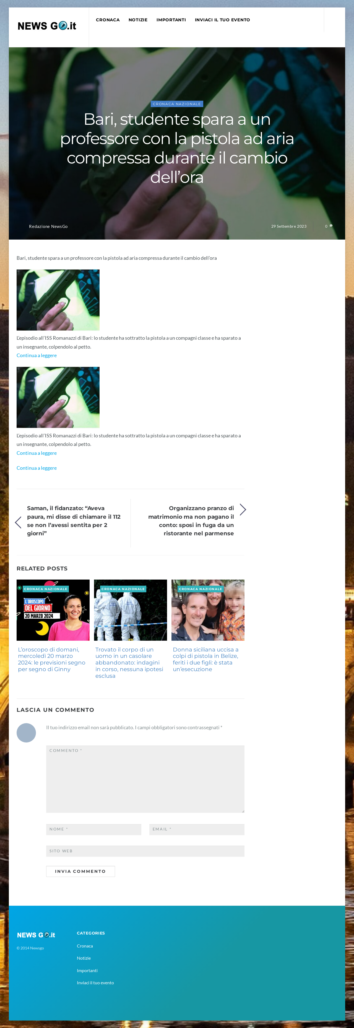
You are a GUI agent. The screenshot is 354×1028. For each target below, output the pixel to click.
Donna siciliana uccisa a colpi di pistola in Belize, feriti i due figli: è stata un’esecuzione (206, 659)
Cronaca (107, 19)
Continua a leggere (37, 355)
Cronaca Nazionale (177, 104)
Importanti (171, 19)
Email (162, 829)
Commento (66, 750)
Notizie (138, 19)
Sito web (61, 851)
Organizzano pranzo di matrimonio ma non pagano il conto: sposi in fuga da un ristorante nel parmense (191, 521)
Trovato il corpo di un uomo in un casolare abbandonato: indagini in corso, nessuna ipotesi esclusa (129, 662)
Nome (59, 829)
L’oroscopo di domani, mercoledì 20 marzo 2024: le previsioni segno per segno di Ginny (51, 659)
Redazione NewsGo (48, 226)
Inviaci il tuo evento (222, 19)
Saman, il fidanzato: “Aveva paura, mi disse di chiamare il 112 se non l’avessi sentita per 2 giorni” (74, 521)
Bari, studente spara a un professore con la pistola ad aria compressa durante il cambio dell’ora (177, 148)
